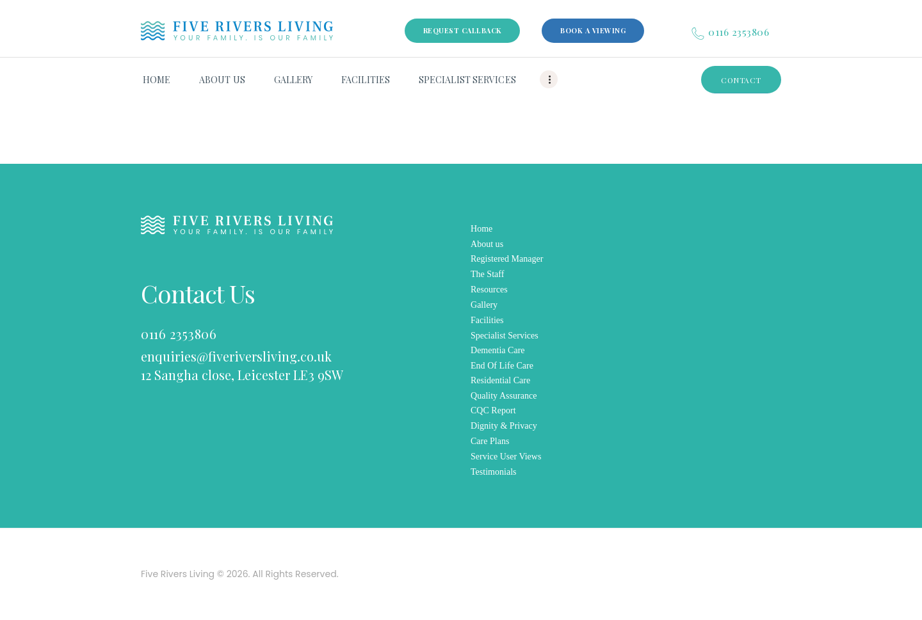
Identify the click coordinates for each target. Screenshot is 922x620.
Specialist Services (504, 335)
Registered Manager (507, 259)
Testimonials (494, 472)
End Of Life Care (502, 365)
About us (487, 244)
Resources (489, 289)
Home (481, 229)
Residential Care (500, 380)
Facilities (487, 320)
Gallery (484, 305)
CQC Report (493, 410)
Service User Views (506, 456)
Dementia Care (498, 350)
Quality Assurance (504, 396)
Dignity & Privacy (504, 426)
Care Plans (490, 441)
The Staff (487, 274)
